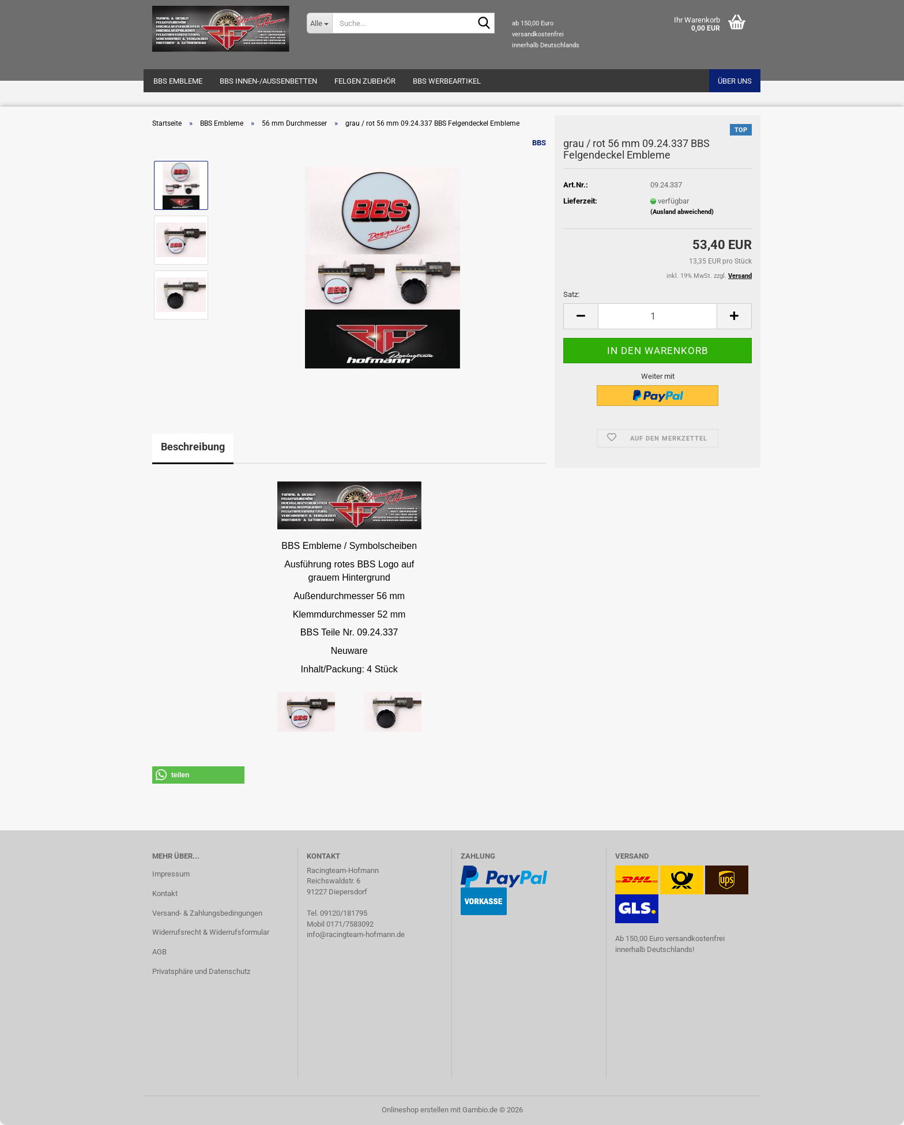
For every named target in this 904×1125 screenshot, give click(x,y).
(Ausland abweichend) (682, 212)
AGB (159, 951)
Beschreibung (193, 447)
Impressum (171, 874)
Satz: (571, 294)
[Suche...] (319, 23)
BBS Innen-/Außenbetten (268, 81)
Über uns (735, 81)
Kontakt (165, 893)
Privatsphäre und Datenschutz (201, 971)
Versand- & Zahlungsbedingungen (207, 913)
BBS (539, 142)
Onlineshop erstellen (415, 1109)
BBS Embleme (177, 81)
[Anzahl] (657, 316)
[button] (580, 316)
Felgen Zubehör (365, 81)
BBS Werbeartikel (447, 81)
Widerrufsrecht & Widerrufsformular (210, 932)
